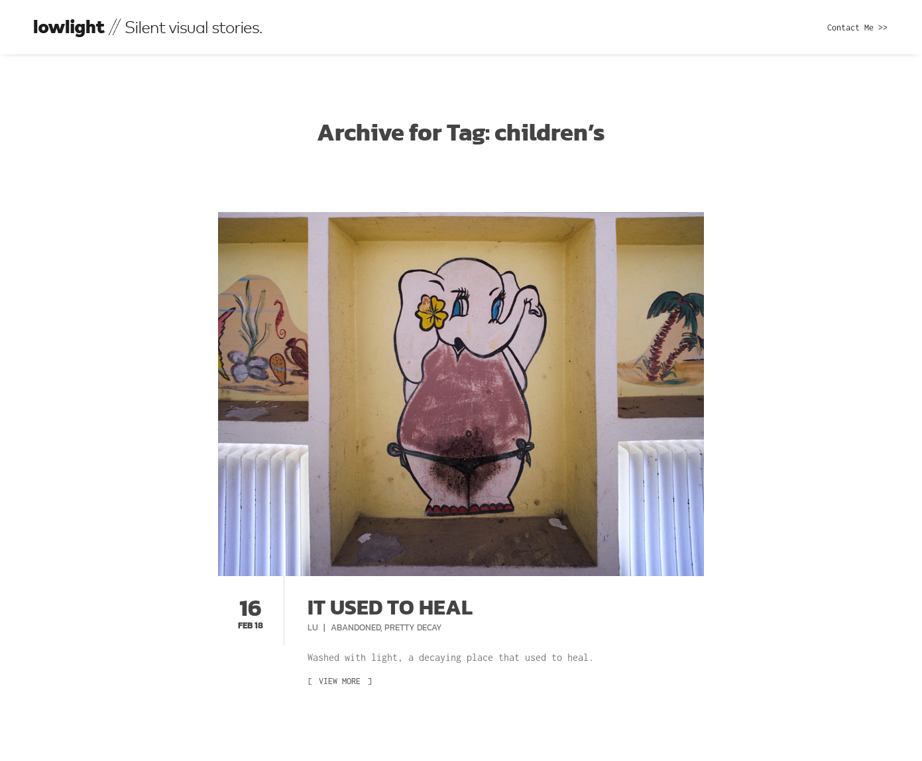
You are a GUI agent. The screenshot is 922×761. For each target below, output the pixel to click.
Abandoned (355, 627)
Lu (314, 627)
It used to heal (390, 607)
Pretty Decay (413, 627)
